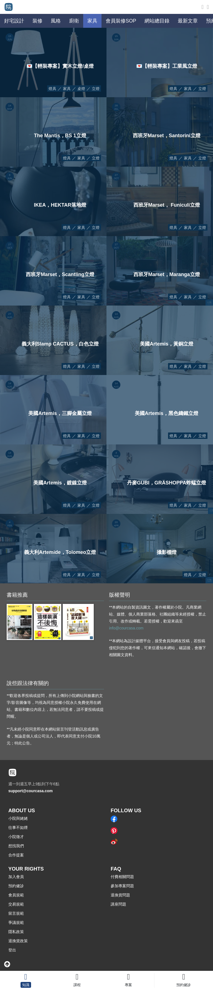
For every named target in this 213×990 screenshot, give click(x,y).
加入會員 (16, 876)
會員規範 (16, 895)
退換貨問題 (120, 895)
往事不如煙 (18, 827)
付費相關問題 (122, 876)
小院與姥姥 (18, 818)
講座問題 (118, 904)
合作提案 (16, 855)
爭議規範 (16, 922)
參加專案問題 (122, 886)
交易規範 (16, 904)
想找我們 (16, 846)
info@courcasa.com (126, 628)
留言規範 (16, 913)
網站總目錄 (156, 21)
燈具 (52, 88)
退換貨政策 (18, 941)
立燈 (96, 88)
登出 (12, 950)
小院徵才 (16, 836)
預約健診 (16, 886)
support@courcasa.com (30, 791)
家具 (67, 88)
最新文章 (188, 21)
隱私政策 (16, 931)
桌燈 (81, 88)
